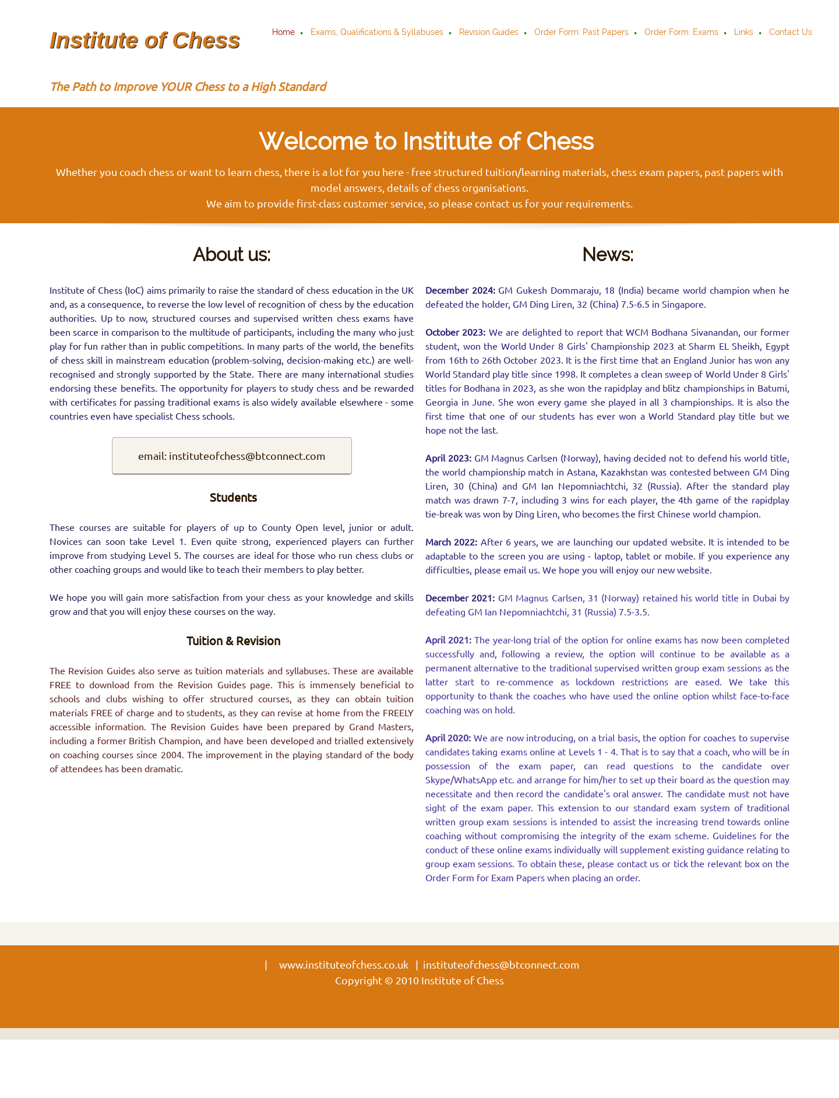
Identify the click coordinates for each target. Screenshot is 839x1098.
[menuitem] (284, 33)
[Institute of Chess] (145, 33)
